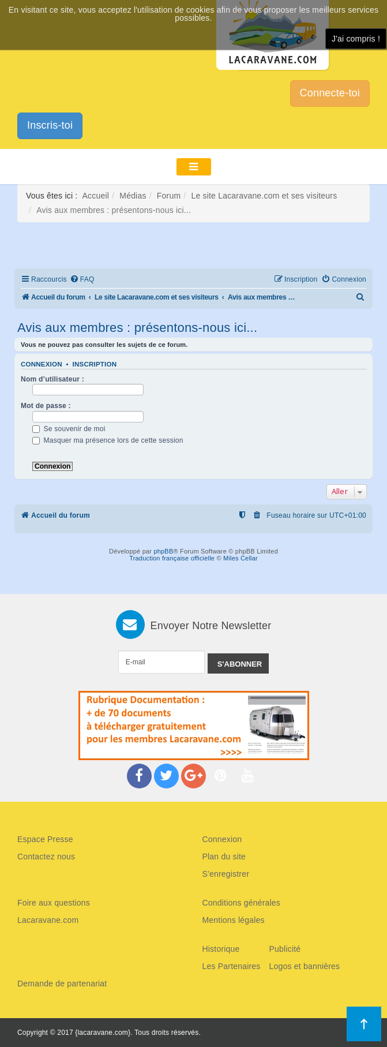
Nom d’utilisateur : (52, 379)
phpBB (163, 551)
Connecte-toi (330, 93)
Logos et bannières (304, 966)
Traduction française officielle (172, 558)
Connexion (41, 364)
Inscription (95, 364)
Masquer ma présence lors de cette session (107, 440)
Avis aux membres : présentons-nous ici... (137, 327)
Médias (132, 195)
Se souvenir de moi (69, 429)
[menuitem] (82, 279)
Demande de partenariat (62, 983)
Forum (169, 195)
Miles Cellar (240, 558)
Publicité (285, 948)
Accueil (96, 195)
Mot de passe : (46, 406)
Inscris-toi (50, 125)
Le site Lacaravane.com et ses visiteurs (264, 195)
